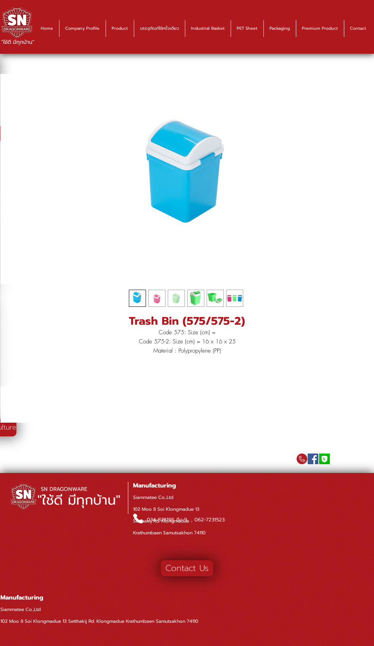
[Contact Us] (187, 568)
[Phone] (138, 518)
